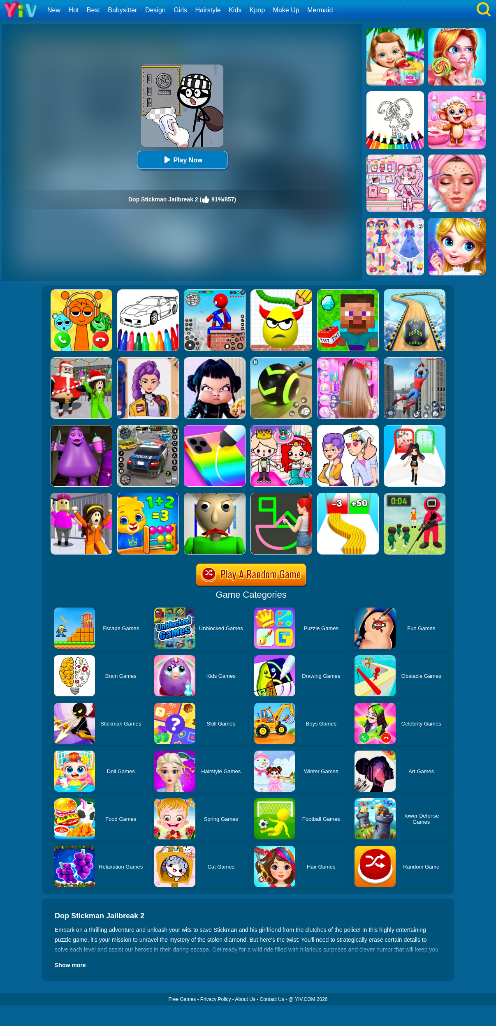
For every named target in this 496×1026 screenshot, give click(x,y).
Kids (235, 10)
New (53, 10)
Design (155, 10)
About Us (245, 999)
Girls (180, 10)
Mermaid (320, 10)
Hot (73, 10)
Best (93, 10)
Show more (70, 965)
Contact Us (272, 999)
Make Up (286, 10)
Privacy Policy (215, 999)
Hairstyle (208, 10)
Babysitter (122, 10)
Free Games (182, 999)
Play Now (182, 160)
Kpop (257, 10)
